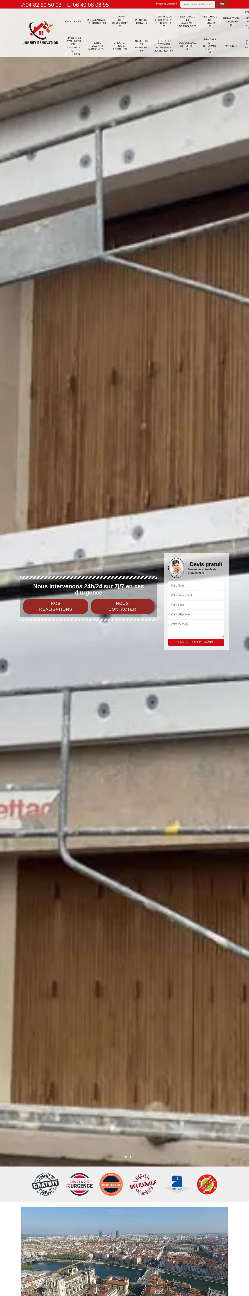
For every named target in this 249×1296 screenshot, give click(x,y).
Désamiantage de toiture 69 (96, 21)
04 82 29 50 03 (40, 5)
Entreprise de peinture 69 (140, 45)
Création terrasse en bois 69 (119, 45)
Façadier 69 (73, 21)
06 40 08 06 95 (87, 5)
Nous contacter (122, 606)
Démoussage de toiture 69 (185, 45)
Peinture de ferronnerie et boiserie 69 (162, 21)
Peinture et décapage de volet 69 (207, 45)
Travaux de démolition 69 (118, 21)
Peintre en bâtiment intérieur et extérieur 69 (162, 45)
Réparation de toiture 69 (228, 21)
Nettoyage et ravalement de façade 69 (185, 21)
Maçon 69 (227, 45)
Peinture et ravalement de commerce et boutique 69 (73, 45)
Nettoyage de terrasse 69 (206, 21)
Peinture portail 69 (139, 21)
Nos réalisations (55, 606)
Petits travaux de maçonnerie (96, 45)
